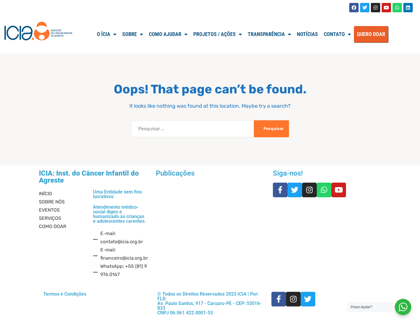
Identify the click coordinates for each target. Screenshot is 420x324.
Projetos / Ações (217, 34)
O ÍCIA (106, 34)
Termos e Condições (64, 294)
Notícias (307, 34)
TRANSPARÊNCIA (269, 34)
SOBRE (132, 34)
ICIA (242, 294)
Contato (337, 34)
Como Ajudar (168, 34)
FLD (161, 298)
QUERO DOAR (371, 34)
